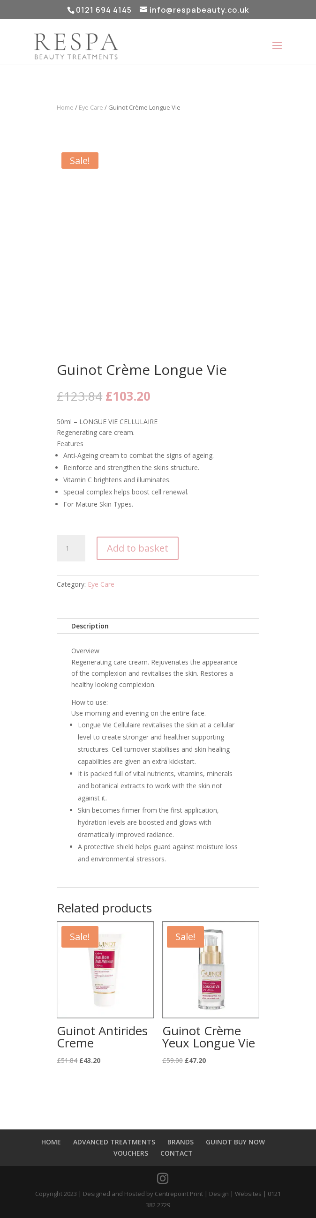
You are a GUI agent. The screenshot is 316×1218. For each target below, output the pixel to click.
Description (90, 625)
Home (65, 107)
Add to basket (137, 548)
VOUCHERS (130, 1153)
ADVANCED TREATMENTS (114, 1141)
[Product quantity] (71, 548)
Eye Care (91, 107)
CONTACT (176, 1153)
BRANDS (180, 1141)
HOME (51, 1141)
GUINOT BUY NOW (235, 1141)
